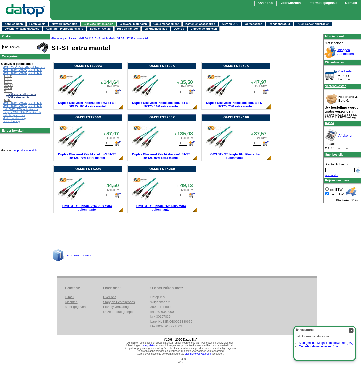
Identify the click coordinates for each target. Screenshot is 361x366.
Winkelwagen (334, 62)
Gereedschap (253, 23)
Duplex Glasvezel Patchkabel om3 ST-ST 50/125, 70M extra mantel (87, 156)
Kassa (329, 123)
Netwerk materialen (64, 23)
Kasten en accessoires (200, 23)
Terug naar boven (78, 255)
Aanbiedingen (14, 23)
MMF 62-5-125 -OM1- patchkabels (24, 67)
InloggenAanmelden (345, 52)
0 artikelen (345, 71)
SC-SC (8, 85)
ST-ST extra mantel (137, 38)
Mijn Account (334, 36)
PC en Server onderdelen (313, 23)
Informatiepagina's (323, 3)
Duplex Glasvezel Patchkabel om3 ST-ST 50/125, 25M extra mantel (235, 104)
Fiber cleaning (11, 121)
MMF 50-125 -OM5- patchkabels (22, 106)
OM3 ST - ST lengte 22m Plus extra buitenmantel (87, 207)
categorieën (148, 345)
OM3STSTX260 (162, 169)
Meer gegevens (76, 307)
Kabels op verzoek (14, 115)
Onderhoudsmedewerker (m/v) (319, 346)
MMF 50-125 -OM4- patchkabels (22, 103)
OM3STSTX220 (88, 169)
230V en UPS (230, 23)
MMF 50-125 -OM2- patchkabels (22, 70)
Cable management (166, 23)
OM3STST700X (88, 117)
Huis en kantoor (127, 28)
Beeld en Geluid (100, 28)
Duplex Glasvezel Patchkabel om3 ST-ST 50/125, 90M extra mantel (161, 156)
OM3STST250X (236, 66)
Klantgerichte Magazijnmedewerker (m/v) (326, 343)
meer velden (331, 175)
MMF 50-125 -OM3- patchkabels (97, 38)
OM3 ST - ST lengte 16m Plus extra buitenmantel (235, 156)
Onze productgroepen (119, 312)
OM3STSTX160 (236, 117)
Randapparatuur (279, 23)
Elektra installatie (155, 28)
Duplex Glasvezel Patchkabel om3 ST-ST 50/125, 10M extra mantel (161, 104)
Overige (179, 28)
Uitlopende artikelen (204, 28)
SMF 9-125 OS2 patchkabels (20, 109)
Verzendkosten (335, 86)
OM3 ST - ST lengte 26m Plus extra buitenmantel (161, 207)
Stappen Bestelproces (119, 302)
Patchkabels (37, 23)
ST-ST (120, 38)
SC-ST (8, 88)
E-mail (69, 297)
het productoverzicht (25, 150)
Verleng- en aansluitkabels (22, 28)
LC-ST (8, 82)
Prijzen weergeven (338, 180)
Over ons (265, 3)
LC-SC (8, 79)
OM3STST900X (162, 117)
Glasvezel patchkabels (98, 23)
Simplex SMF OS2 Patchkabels (22, 112)
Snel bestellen (335, 154)
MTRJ (7, 100)
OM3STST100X (162, 66)
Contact (351, 3)
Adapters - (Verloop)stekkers (64, 28)
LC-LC (8, 76)
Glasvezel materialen (133, 23)
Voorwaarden (290, 3)
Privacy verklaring (116, 307)
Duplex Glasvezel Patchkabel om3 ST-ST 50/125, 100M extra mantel (87, 104)
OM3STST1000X (88, 66)
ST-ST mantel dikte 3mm (21, 94)
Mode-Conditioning (14, 118)
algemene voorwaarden (198, 353)
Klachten (71, 302)
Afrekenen (345, 135)
